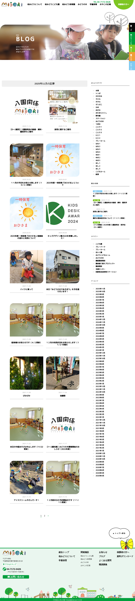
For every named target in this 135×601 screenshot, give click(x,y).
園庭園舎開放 (100, 261)
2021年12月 (100, 420)
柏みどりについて (34, 4)
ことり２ (99, 130)
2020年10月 (100, 459)
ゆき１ (98, 155)
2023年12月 (100, 353)
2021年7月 (100, 434)
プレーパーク (100, 247)
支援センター (100, 269)
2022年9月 (100, 395)
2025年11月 (100, 289)
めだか (98, 110)
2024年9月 (100, 328)
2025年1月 (100, 317)
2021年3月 (100, 445)
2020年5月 (100, 473)
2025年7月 (100, 300)
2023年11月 (100, 356)
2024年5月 (100, 339)
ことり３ (99, 132)
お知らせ (103, 552)
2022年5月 (100, 406)
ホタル (98, 102)
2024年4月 (100, 342)
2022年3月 (100, 411)
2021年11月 (100, 423)
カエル (98, 99)
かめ (97, 107)
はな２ (98, 146)
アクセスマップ (9, 564)
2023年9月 (100, 361)
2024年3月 (100, 344)
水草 (97, 90)
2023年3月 (100, 378)
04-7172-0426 (14, 569)
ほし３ (98, 169)
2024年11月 (100, 322)
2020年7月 (100, 467)
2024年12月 (100, 319)
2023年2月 (100, 381)
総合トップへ (131, 27)
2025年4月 (100, 308)
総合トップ (64, 552)
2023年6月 (100, 370)
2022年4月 (100, 409)
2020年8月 (100, 464)
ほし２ (98, 166)
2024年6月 (100, 336)
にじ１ (98, 135)
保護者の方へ (123, 4)
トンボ (98, 93)
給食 (97, 174)
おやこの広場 (105, 4)
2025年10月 (100, 291)
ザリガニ (99, 104)
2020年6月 (100, 470)
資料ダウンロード (125, 556)
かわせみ (99, 96)
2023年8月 (100, 364)
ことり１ (99, 127)
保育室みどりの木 (131, 56)
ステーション (100, 118)
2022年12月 (100, 386)
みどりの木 (82, 4)
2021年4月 (100, 442)
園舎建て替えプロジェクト (105, 263)
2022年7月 (100, 400)
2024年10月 (100, 325)
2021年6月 (100, 437)
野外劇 (98, 116)
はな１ (98, 144)
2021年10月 (100, 425)
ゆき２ (98, 157)
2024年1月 (100, 350)
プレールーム (100, 141)
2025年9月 (100, 294)
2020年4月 (100, 476)
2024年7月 (100, 333)
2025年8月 (100, 297)
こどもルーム (100, 171)
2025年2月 (100, 314)
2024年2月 (100, 347)
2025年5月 (100, 305)
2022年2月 (100, 414)
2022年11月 (100, 389)
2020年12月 (100, 453)
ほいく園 (99, 252)
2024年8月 (100, 330)
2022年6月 (100, 403)
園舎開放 (99, 266)
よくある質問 (105, 560)
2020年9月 (100, 462)
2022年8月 (100, 397)
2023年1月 (100, 384)
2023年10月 (100, 358)
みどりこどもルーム (103, 255)
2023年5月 (100, 372)
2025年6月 (100, 303)
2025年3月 (100, 311)
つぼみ (98, 124)
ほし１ (98, 163)
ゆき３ (98, 160)
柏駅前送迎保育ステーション (106, 272)
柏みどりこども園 (52, 4)
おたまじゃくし (101, 113)
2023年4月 (100, 375)
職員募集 (103, 564)
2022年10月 (100, 392)
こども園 (99, 244)
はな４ (98, 152)
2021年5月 (100, 439)
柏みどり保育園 (68, 4)
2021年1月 (100, 451)
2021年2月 (100, 448)
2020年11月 (100, 456)
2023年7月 (100, 367)
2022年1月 (100, 417)
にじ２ (98, 138)
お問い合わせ (17, 577)
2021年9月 (100, 428)
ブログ (102, 556)
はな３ (98, 149)
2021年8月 (100, 431)
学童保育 (93, 4)
